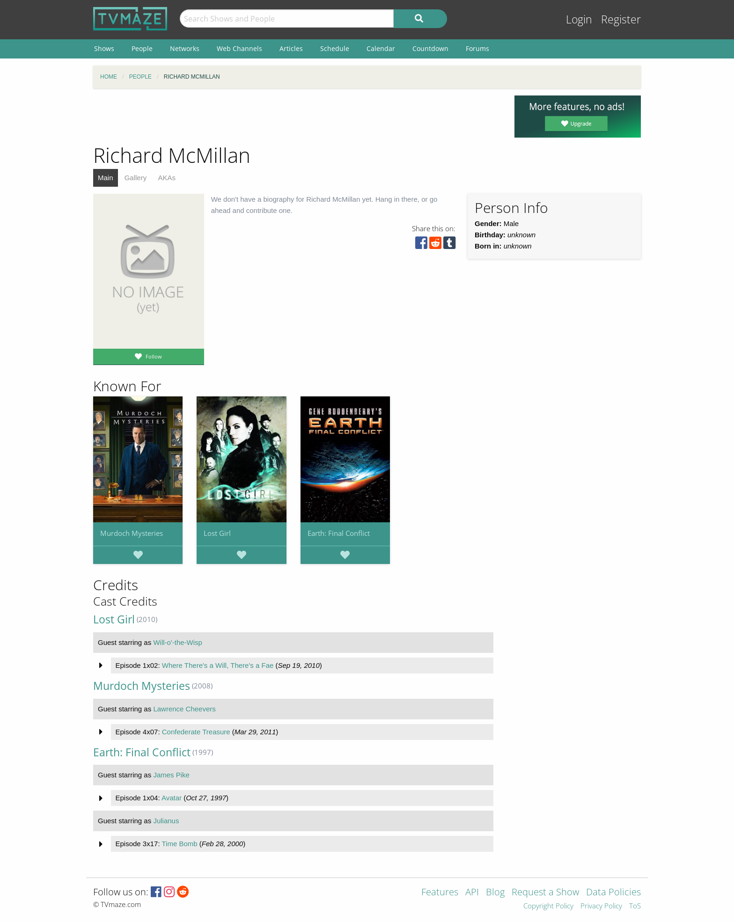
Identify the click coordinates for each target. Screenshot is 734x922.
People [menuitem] (142, 48)
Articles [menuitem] (291, 48)
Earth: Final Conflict (339, 533)
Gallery (136, 178)
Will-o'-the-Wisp (177, 642)
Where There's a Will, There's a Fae (218, 665)
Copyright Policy (548, 906)
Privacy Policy (601, 906)
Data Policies (613, 892)
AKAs (167, 178)
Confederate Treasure (196, 732)
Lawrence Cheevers (184, 709)
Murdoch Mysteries (131, 533)
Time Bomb (179, 844)
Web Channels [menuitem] (239, 48)
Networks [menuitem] (184, 48)
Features (439, 892)
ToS (635, 906)
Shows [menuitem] (104, 48)
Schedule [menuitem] (334, 48)
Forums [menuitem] (477, 48)
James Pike (171, 775)
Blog (495, 892)
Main (105, 178)
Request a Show (545, 892)
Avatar (171, 798)
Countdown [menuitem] (430, 48)
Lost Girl (217, 533)
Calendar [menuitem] (381, 48)
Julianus (166, 821)
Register (621, 19)
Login (579, 19)
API (472, 892)
